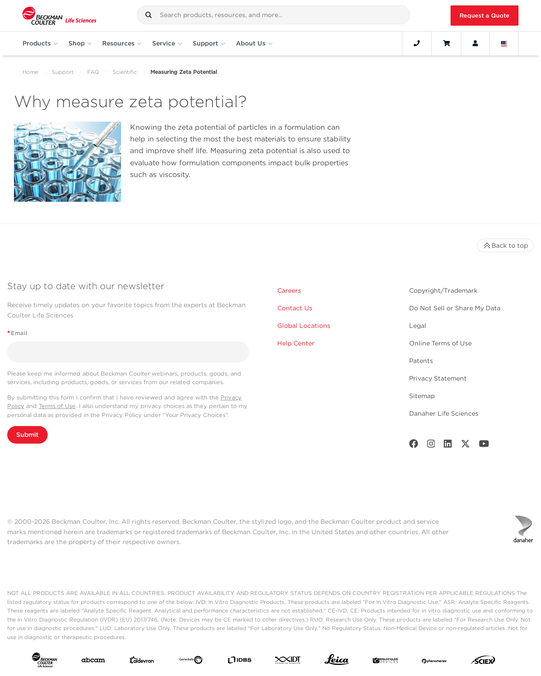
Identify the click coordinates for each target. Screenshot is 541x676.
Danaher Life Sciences (443, 413)
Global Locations (303, 325)
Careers (289, 290)
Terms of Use (57, 406)
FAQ (93, 71)
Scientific (125, 71)
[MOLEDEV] (385, 662)
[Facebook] (413, 445)
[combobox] (273, 15)
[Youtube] (484, 445)
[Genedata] (191, 661)
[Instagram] (431, 445)
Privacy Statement (438, 378)
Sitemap (422, 395)
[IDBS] (239, 662)
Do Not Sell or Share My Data (454, 308)
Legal (417, 325)
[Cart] (446, 43)
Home (30, 71)
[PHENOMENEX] (434, 662)
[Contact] (416, 43)
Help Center (296, 343)
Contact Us (294, 308)
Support (63, 71)
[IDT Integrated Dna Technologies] (288, 662)
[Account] (475, 43)
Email (17, 333)
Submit (27, 434)
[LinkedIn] (448, 445)
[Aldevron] (142, 662)
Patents (421, 360)
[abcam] (93, 661)
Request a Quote (484, 15)
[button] (148, 15)
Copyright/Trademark (443, 290)
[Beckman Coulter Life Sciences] (59, 15)
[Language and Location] (504, 43)
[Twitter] (465, 445)
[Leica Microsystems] (337, 662)
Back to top (505, 245)
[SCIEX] (483, 662)
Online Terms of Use (440, 343)
